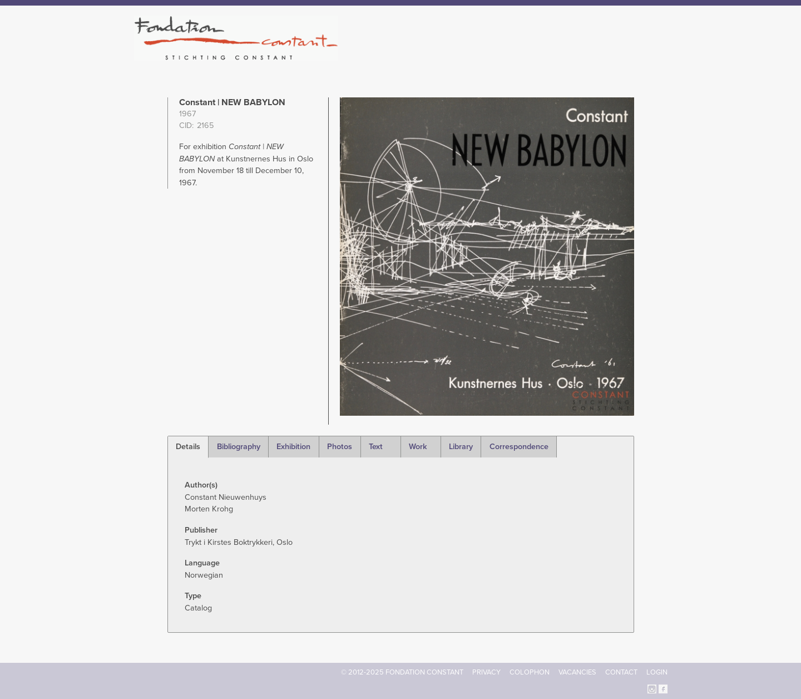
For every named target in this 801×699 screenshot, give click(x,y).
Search (662, 54)
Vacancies (577, 672)
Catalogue (544, 56)
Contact (621, 672)
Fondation (449, 56)
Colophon (530, 672)
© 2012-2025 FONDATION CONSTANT (402, 672)
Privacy (486, 672)
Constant (497, 56)
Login (657, 672)
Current (629, 56)
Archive (589, 56)
